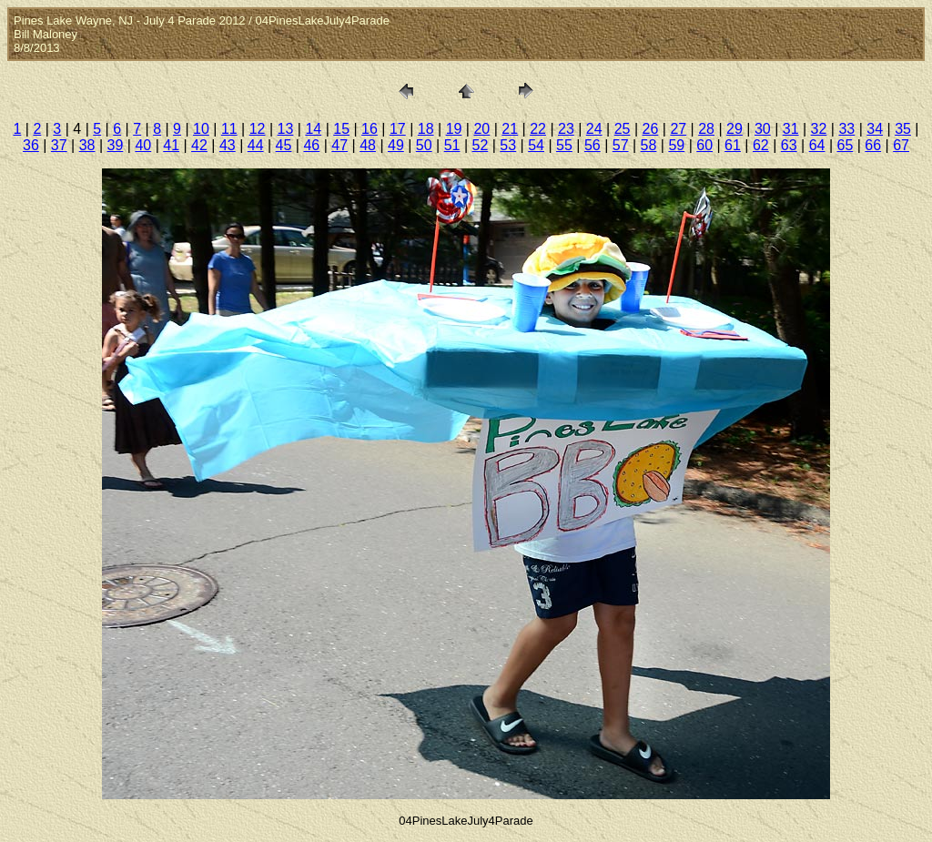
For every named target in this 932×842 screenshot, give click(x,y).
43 (227, 145)
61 (732, 145)
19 (454, 129)
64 (817, 145)
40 (143, 145)
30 (763, 129)
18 (426, 129)
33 (846, 129)
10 (201, 129)
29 (734, 129)
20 (481, 129)
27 (678, 129)
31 (791, 129)
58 (649, 145)
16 (369, 129)
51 (452, 145)
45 (284, 145)
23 (566, 129)
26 (651, 129)
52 (480, 145)
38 (87, 145)
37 (59, 145)
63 (789, 145)
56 (592, 145)
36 (31, 145)
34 (874, 129)
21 (509, 129)
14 (313, 129)
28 (706, 129)
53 (508, 145)
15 (341, 129)
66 (873, 145)
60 (704, 145)
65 (844, 145)
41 (171, 145)
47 (339, 145)
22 (538, 129)
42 (199, 145)
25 (622, 129)
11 (229, 129)
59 (676, 145)
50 (424, 145)
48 (368, 145)
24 (594, 129)
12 (257, 129)
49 (396, 145)
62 (761, 145)
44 (256, 145)
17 (398, 129)
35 (903, 129)
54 (536, 145)
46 (311, 145)
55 (564, 145)
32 (819, 129)
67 (901, 145)
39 (115, 145)
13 (286, 129)
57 (621, 145)
